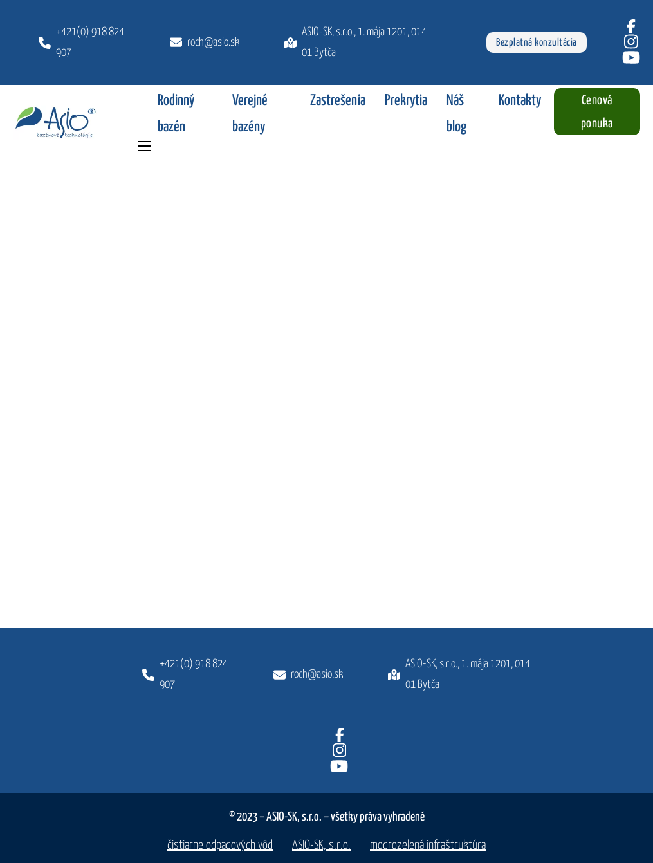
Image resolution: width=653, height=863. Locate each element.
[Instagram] (631, 41)
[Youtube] (631, 58)
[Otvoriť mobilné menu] (144, 146)
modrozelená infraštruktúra (428, 845)
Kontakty (520, 100)
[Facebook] (631, 26)
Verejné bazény (250, 114)
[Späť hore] (257, 617)
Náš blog (456, 114)
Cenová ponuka (597, 112)
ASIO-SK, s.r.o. (321, 845)
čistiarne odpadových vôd (220, 845)
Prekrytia (406, 100)
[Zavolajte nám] (185, 675)
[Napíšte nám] (308, 674)
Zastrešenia (337, 100)
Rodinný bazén (176, 114)
